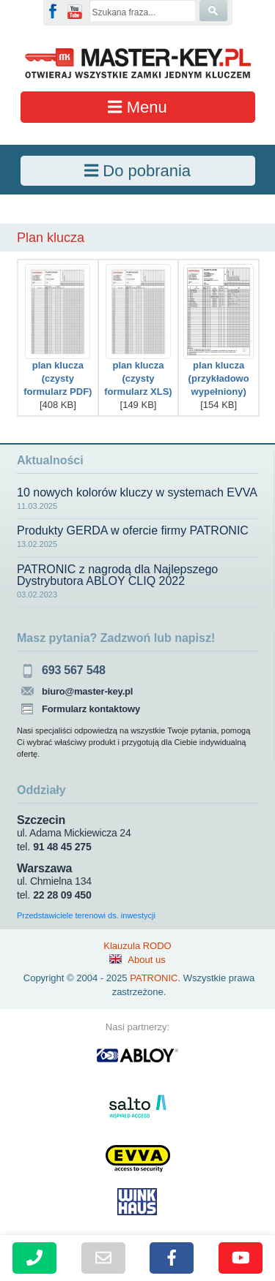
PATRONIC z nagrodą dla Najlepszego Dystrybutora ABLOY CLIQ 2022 (117, 575)
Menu (137, 107)
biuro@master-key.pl (87, 691)
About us (146, 959)
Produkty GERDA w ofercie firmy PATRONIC (133, 531)
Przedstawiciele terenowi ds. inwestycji (86, 915)
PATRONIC (153, 977)
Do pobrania (137, 171)
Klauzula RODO (137, 945)
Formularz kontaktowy (91, 708)
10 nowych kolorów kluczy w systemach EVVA (137, 493)
